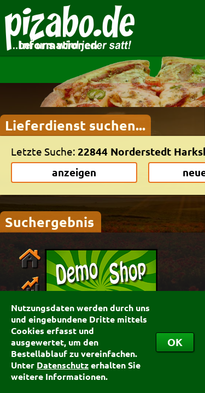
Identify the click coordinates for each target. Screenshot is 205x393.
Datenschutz (63, 365)
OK (175, 342)
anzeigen (74, 172)
